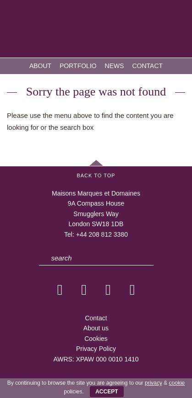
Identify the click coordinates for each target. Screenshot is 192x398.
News (114, 65)
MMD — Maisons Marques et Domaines (96, 30)
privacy (153, 383)
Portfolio (78, 65)
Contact (147, 65)
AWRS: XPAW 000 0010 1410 (95, 359)
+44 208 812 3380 (102, 234)
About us (96, 328)
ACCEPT (106, 391)
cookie (177, 383)
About (40, 65)
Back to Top (96, 175)
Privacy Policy (96, 348)
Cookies (96, 338)
